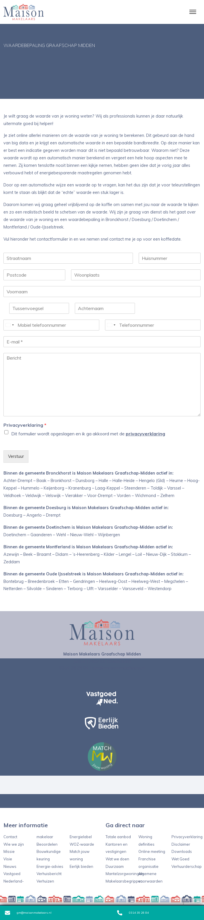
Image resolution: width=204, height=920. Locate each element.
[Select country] (9, 325)
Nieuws (9, 866)
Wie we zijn (13, 844)
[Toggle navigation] (193, 12)
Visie (7, 859)
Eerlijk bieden (81, 866)
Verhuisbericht (49, 873)
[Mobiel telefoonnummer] (51, 325)
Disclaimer (180, 844)
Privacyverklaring (24, 425)
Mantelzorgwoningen (125, 873)
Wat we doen (117, 859)
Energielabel (81, 836)
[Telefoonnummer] (153, 325)
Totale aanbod (118, 836)
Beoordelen (47, 844)
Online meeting (151, 851)
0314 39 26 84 (133, 912)
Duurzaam (115, 866)
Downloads (181, 851)
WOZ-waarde (82, 844)
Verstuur (16, 456)
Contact (10, 836)
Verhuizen (45, 881)
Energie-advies (50, 866)
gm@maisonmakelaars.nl (28, 912)
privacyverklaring (145, 434)
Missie (9, 851)
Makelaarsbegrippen (124, 881)
